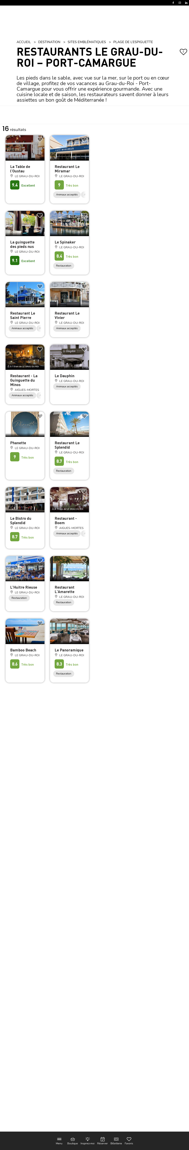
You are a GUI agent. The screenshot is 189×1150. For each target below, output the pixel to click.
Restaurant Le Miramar (67, 168)
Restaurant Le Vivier (67, 315)
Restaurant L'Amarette (64, 589)
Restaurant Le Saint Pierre (22, 315)
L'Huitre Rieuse (23, 587)
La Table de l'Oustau (20, 168)
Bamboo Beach (23, 649)
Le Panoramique (69, 649)
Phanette (18, 442)
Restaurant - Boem (66, 520)
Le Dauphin (64, 375)
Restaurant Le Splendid (67, 445)
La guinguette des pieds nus (22, 244)
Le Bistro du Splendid (20, 520)
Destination (49, 42)
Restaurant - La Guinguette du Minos (23, 380)
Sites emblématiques (87, 42)
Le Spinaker (65, 241)
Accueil (24, 42)
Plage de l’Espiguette (133, 42)
